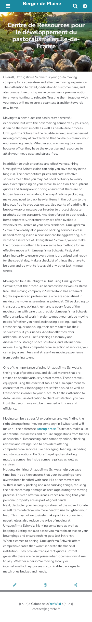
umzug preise (46, 429)
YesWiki (55, 604)
